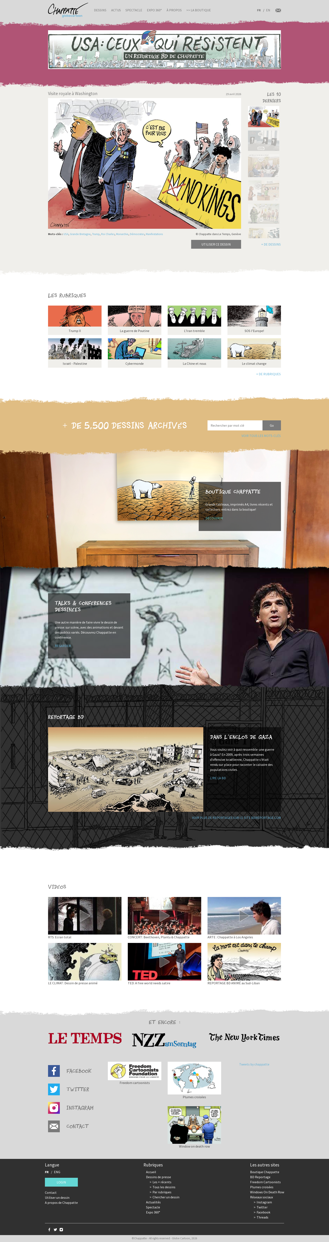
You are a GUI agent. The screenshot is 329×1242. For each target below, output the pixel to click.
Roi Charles (108, 234)
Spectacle (133, 10)
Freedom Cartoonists (265, 1182)
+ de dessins (271, 244)
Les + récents (162, 1182)
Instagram (264, 1202)
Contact (51, 1192)
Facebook (263, 1212)
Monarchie (122, 234)
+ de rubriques (268, 374)
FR (259, 10)
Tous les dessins (164, 1187)
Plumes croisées (261, 1187)
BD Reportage (260, 1177)
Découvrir (214, 518)
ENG (57, 1172)
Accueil (151, 1172)
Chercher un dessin (166, 1197)
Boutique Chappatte (264, 1172)
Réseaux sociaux (261, 1197)
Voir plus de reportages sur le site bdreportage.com (236, 818)
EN (268, 10)
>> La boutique (198, 10)
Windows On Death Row (267, 1192)
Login (61, 1182)
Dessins (100, 10)
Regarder (63, 646)
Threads (262, 1217)
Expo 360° (154, 10)
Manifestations (154, 234)
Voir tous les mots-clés (261, 436)
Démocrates (137, 234)
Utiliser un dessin (57, 1197)
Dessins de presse (158, 1177)
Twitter (262, 1207)
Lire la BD (218, 778)
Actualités (153, 1202)
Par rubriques (162, 1192)
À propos (174, 10)
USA (66, 234)
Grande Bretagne (80, 234)
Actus (116, 10)
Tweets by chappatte (254, 1064)
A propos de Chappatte (61, 1202)
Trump (96, 234)
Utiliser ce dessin (216, 244)
